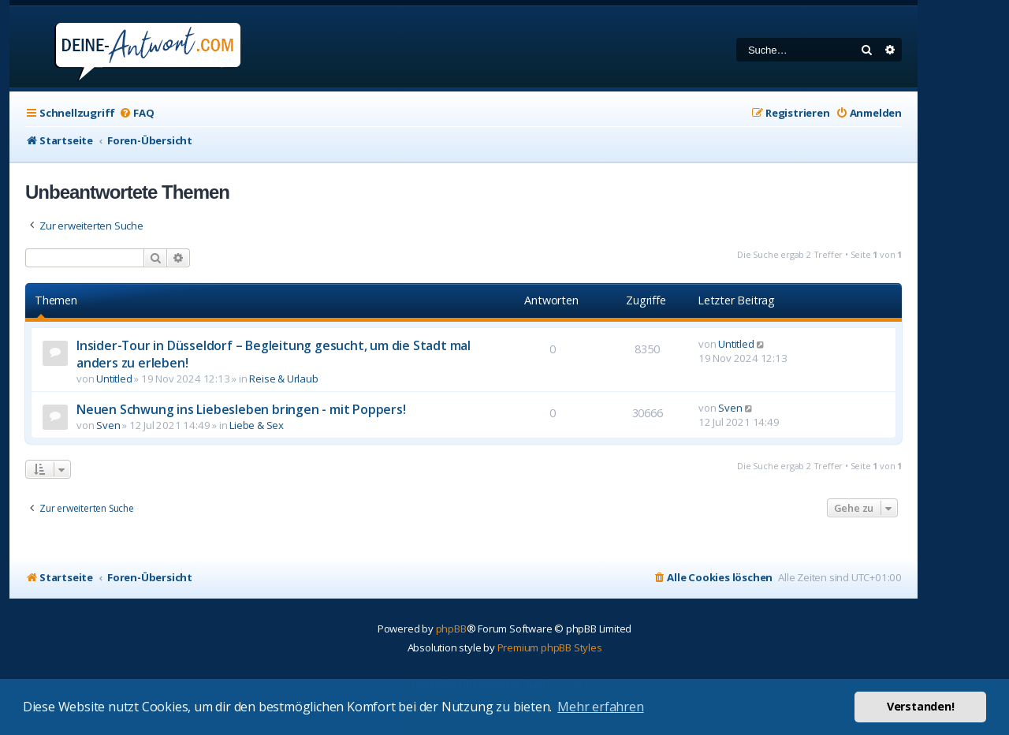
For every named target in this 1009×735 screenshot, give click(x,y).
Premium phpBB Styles (549, 647)
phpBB (451, 628)
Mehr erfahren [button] (600, 706)
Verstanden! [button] (921, 706)
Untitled (114, 378)
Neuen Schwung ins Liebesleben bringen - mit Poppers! (241, 409)
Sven (108, 425)
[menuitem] (136, 113)
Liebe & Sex (256, 425)
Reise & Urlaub (283, 378)
